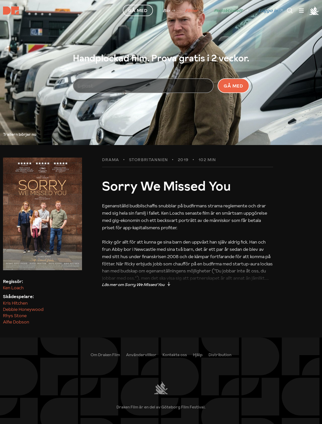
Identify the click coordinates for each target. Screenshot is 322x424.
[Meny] (290, 10)
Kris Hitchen (15, 303)
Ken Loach (13, 288)
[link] (169, 10)
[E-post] (143, 85)
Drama (110, 160)
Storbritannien (148, 160)
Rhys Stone (15, 315)
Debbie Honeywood (23, 309)
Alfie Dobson (16, 322)
